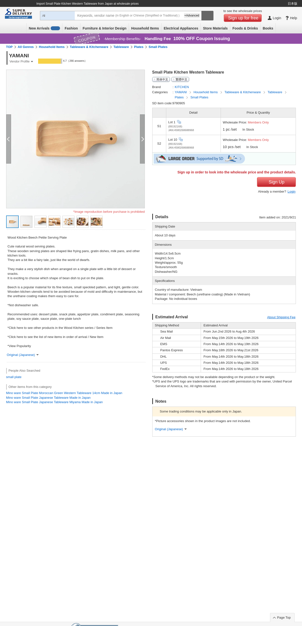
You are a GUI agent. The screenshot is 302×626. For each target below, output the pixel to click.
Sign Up (276, 182)
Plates (138, 47)
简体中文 (162, 79)
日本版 (292, 3)
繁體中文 (181, 79)
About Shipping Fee (281, 317)
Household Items (145, 28)
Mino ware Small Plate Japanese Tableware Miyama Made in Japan (54, 402)
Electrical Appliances (181, 28)
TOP (9, 47)
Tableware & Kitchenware (89, 47)
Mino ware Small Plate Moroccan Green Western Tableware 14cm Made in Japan (64, 393)
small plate (14, 377)
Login (291, 191)
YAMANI (181, 92)
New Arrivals (44, 28)
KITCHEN (182, 87)
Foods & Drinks (245, 28)
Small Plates (158, 47)
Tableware (121, 47)
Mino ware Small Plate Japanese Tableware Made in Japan (48, 397)
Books (268, 28)
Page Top (284, 617)
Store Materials (215, 28)
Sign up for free (243, 17)
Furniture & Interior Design (104, 28)
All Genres (26, 47)
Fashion (71, 28)
